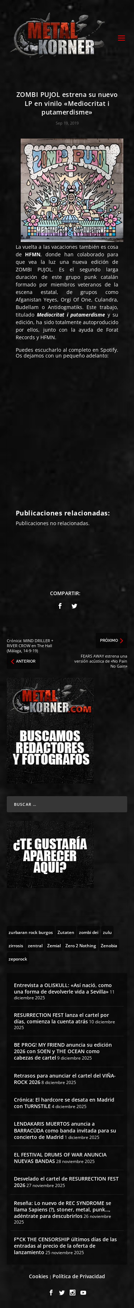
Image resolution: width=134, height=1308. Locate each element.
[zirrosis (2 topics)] (16, 945)
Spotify (108, 349)
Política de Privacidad (79, 1276)
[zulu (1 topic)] (107, 932)
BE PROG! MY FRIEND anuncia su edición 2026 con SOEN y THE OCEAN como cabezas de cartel (63, 1051)
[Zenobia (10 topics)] (109, 945)
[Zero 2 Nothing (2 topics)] (81, 945)
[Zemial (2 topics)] (54, 945)
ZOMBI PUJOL (34, 269)
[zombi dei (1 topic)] (88, 932)
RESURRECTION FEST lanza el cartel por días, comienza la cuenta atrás (61, 1018)
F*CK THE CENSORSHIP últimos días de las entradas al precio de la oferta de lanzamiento (65, 1246)
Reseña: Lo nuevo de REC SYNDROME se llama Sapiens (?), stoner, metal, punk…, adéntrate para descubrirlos (62, 1209)
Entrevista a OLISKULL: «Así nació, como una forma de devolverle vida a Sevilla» (63, 988)
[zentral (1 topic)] (35, 945)
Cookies (38, 1276)
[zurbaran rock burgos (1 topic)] (31, 932)
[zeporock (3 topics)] (18, 958)
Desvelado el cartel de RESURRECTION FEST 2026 (66, 1181)
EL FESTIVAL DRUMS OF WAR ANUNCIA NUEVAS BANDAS (60, 1157)
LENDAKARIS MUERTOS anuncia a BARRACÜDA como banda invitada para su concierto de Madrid (65, 1130)
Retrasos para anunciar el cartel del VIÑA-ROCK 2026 (65, 1078)
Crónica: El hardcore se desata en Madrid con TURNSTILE (64, 1103)
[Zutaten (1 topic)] (66, 932)
